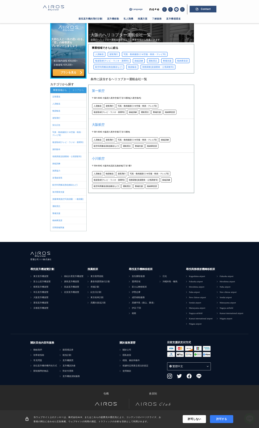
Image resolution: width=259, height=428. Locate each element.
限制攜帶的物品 (40, 371)
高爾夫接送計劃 (98, 302)
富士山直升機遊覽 (42, 281)
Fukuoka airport (196, 281)
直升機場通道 (173, 18)
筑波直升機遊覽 (71, 287)
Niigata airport (195, 324)
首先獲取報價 (138, 276)
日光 (165, 276)
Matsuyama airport (197, 308)
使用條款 (127, 371)
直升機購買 (68, 360)
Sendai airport (195, 302)
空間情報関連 (58, 227)
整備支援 (56, 213)
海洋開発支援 (58, 192)
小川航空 (98, 158)
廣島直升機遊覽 (71, 281)
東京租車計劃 (97, 297)
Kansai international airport (201, 318)
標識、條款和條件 (131, 360)
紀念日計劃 (96, 292)
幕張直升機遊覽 (40, 302)
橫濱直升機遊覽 (40, 287)
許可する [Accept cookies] (221, 419)
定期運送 (56, 97)
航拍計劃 (67, 355)
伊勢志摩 (136, 292)
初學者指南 (38, 355)
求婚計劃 (95, 287)
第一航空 (98, 91)
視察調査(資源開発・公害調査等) (66, 156)
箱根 (134, 313)
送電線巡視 (57, 178)
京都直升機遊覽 (40, 308)
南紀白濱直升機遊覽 (73, 276)
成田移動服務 (138, 297)
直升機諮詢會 (69, 365)
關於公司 (127, 350)
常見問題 (37, 360)
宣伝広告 (56, 125)
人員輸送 (56, 104)
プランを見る (68, 72)
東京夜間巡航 (97, 276)
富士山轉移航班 (139, 287)
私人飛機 (128, 18)
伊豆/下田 (136, 308)
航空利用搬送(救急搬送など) (64, 185)
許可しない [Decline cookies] (194, 419)
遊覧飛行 (56, 118)
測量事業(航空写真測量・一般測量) (67, 199)
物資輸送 (56, 111)
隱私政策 (127, 355)
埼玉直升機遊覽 (40, 292)
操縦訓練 (56, 163)
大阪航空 (98, 125)
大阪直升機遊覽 (40, 297)
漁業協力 (56, 171)
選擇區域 (136, 281)
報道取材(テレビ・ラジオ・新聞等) (67, 142)
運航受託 (56, 206)
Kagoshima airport (197, 276)
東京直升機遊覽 (40, 276)
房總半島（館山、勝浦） (143, 302)
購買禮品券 (68, 350)
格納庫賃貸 (57, 220)
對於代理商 (68, 371)
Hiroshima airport (196, 287)
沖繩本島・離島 (170, 281)
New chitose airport (197, 297)
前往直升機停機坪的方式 (45, 365)
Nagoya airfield (195, 313)
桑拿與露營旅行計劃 (100, 281)
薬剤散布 (56, 149)
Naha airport (194, 292)
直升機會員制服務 (71, 376)
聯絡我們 (37, 350)
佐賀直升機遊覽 (71, 292)
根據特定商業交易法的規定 (135, 365)
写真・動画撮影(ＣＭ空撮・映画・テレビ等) (67, 133)
